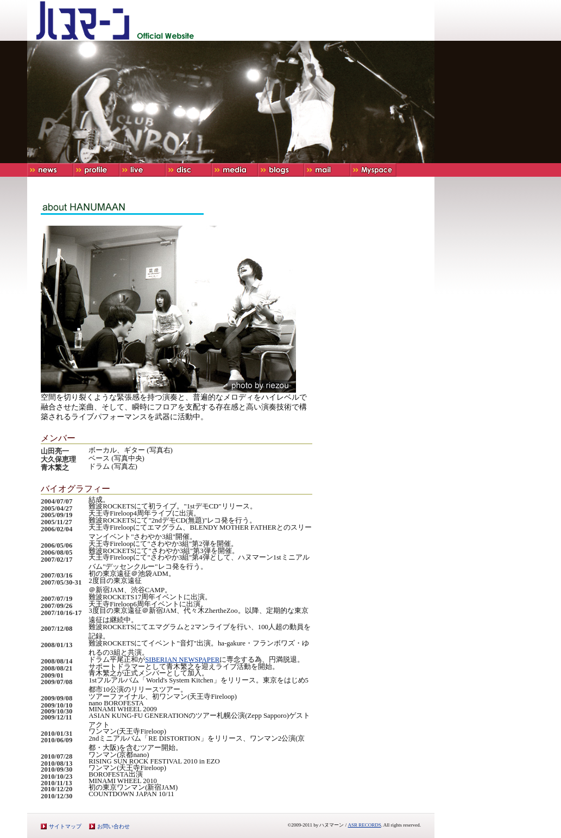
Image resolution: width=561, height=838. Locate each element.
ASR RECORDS (364, 825)
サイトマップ (65, 826)
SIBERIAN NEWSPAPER (182, 659)
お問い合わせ (113, 826)
